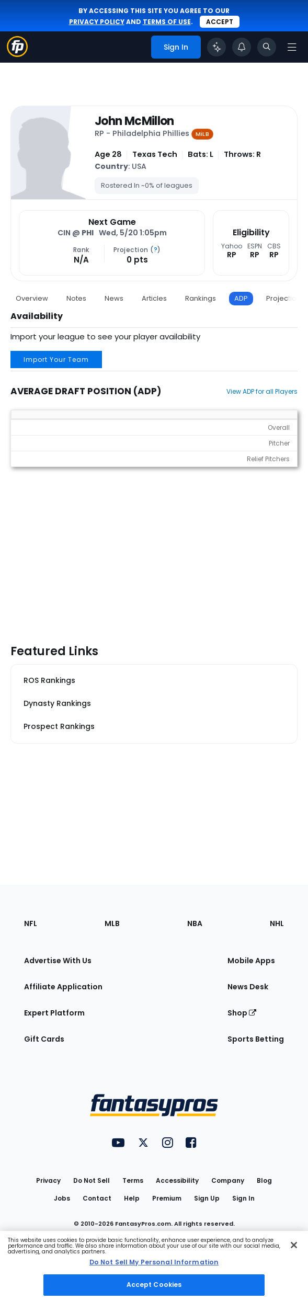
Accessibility (177, 1180)
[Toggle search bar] (266, 47)
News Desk (247, 987)
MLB (112, 923)
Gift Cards (44, 1039)
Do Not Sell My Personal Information (154, 1262)
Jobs (62, 1198)
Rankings (200, 298)
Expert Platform (54, 1013)
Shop (241, 1013)
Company (227, 1180)
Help (132, 1198)
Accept (219, 21)
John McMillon (134, 121)
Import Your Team (56, 359)
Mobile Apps (251, 960)
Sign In (243, 1198)
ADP (241, 298)
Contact (97, 1198)
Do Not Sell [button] (91, 1180)
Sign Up (207, 1198)
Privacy (48, 1180)
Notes (76, 298)
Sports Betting (255, 1039)
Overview (32, 298)
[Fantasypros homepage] (17, 54)
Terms (132, 1180)
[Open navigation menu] (291, 47)
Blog (264, 1180)
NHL (277, 923)
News (114, 298)
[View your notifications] (241, 47)
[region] (154, 1266)
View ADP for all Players (262, 391)
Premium (166, 1198)
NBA (194, 923)
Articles (154, 298)
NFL (30, 923)
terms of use (167, 21)
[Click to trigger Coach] (216, 47)
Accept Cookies (154, 1284)
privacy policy (96, 21)
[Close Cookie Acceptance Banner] (294, 1245)
